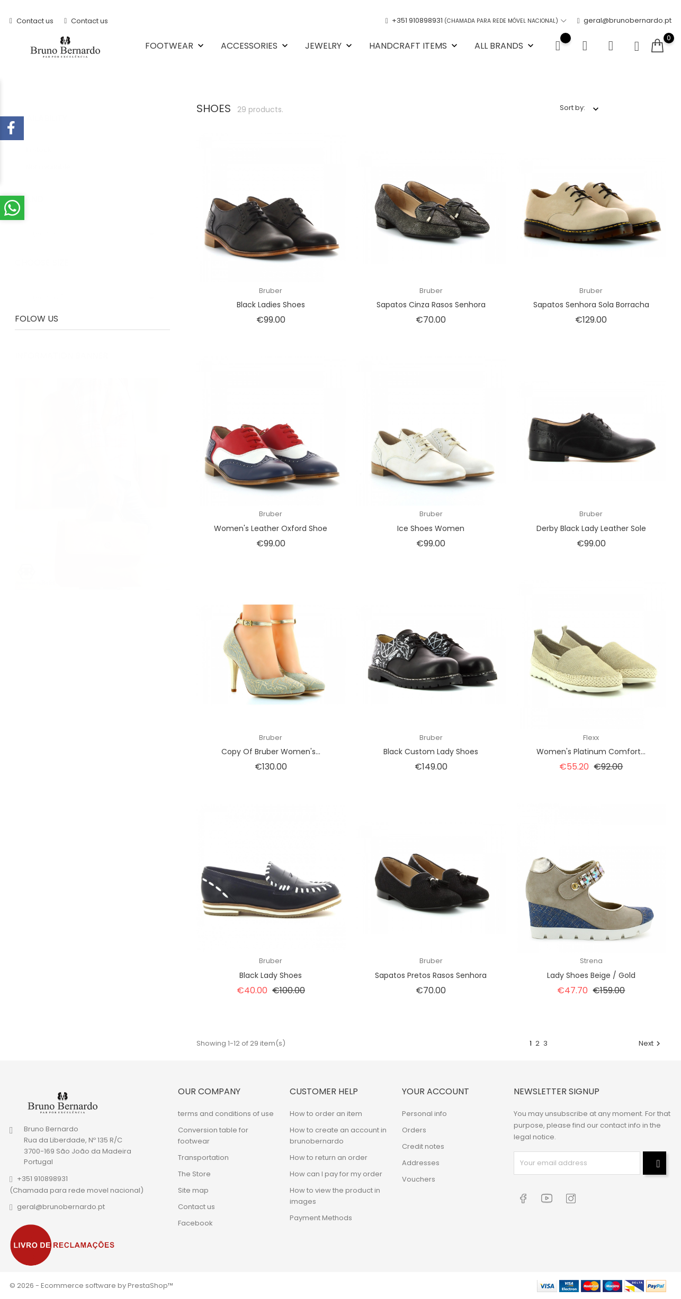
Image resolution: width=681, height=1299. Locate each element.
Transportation (203, 1157)
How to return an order (329, 1157)
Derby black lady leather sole (591, 528)
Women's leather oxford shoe (270, 528)
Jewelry (329, 46)
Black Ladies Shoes (271, 304)
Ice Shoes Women (430, 528)
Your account (435, 1091)
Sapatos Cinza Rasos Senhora (431, 304)
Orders (414, 1129)
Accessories (255, 46)
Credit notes (423, 1146)
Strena (591, 961)
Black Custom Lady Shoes (430, 751)
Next (651, 1043)
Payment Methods (321, 1217)
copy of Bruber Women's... (270, 751)
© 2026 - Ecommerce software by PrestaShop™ (91, 1285)
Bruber (270, 291)
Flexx (591, 738)
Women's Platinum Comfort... (591, 751)
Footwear (175, 46)
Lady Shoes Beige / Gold (591, 975)
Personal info (424, 1113)
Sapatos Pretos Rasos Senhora (431, 975)
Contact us (31, 21)
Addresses (421, 1162)
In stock (46, 139)
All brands (505, 46)
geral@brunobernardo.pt (624, 20)
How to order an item (326, 1113)
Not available (54, 156)
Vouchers (418, 1179)
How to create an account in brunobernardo (338, 1135)
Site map (193, 1190)
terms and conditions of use (226, 1113)
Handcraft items (414, 46)
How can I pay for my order (336, 1173)
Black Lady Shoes (270, 975)
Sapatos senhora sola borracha (591, 304)
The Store (194, 1173)
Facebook (195, 1223)
